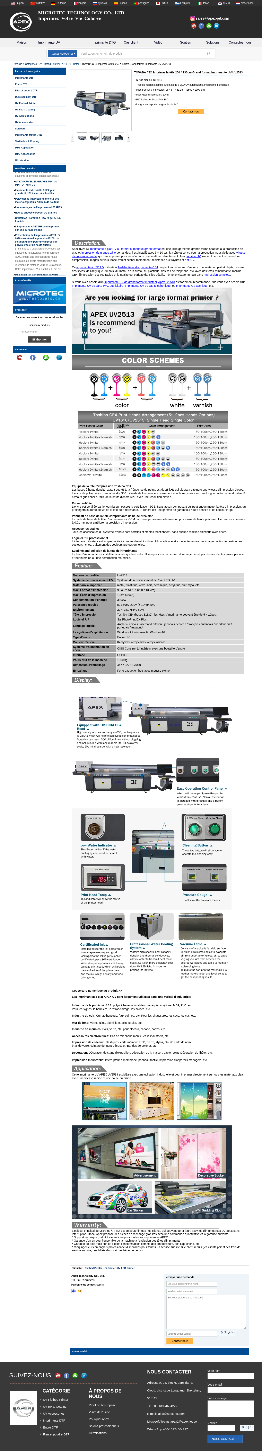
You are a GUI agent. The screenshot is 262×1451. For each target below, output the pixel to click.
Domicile (17, 64)
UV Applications (24, 116)
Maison (22, 42)
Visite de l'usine (99, 1412)
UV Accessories (24, 122)
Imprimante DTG (104, 42)
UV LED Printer (126, 1268)
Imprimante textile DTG (28, 135)
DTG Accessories (25, 154)
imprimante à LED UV (90, 267)
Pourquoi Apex (99, 1419)
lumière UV (193, 256)
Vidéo (158, 42)
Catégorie (30, 64)
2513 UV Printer (70, 64)
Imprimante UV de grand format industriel (130, 282)
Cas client (131, 42)
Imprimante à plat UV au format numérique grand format (125, 249)
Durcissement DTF (26, 97)
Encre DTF (21, 84)
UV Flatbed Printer (48, 64)
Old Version (22, 160)
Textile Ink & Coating (27, 141)
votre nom (214, 1370)
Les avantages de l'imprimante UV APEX (38, 208)
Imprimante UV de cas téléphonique (148, 285)
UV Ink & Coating (25, 109)
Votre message (217, 1398)
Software (20, 128)
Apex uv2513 (166, 282)
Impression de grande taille (98, 252)
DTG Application (24, 147)
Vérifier (212, 1423)
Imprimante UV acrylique (191, 285)
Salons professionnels (104, 1426)
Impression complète (217, 274)
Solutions (213, 42)
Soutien (185, 42)
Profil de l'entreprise (102, 1405)
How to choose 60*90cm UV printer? (36, 213)
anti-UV (189, 260)
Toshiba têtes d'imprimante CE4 (138, 267)
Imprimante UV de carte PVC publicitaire (97, 285)
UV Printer (110, 1268)
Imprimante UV (49, 42)
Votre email (215, 1384)
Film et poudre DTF (26, 90)
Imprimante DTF (24, 77)
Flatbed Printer (93, 1268)
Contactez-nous (240, 42)
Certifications (98, 1433)
